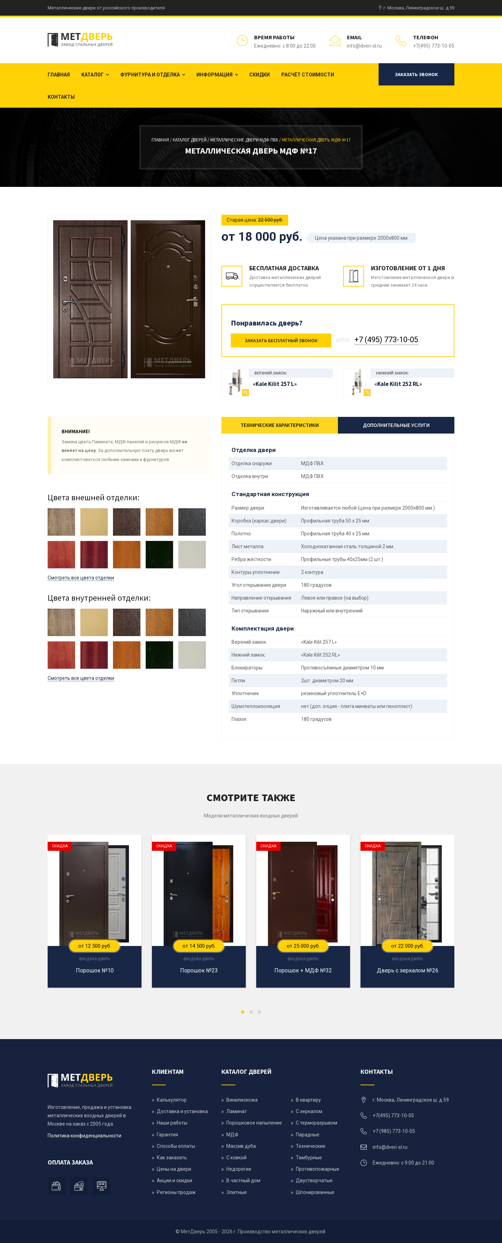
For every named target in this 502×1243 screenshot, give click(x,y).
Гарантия (167, 1134)
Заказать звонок (416, 74)
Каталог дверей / (191, 140)
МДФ (232, 1134)
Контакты (61, 97)
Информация (214, 74)
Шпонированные (315, 1192)
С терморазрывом (316, 1123)
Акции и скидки (174, 1180)
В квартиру (308, 1100)
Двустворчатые (314, 1180)
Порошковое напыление (254, 1123)
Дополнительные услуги (396, 425)
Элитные (236, 1192)
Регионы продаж (176, 1192)
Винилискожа (242, 1100)
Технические (310, 1146)
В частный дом (243, 1180)
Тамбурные (309, 1157)
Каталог (92, 74)
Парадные (307, 1134)
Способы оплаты (176, 1146)
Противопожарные (317, 1169)
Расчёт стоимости (307, 74)
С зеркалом (309, 1111)
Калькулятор (172, 1100)
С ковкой (236, 1157)
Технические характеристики (280, 425)
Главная (59, 74)
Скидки (259, 74)
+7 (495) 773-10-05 (386, 339)
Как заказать (172, 1157)
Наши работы (172, 1123)
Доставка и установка (182, 1111)
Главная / (162, 140)
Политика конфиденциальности (84, 1135)
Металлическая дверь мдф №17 (316, 140)
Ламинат (236, 1111)
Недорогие (238, 1169)
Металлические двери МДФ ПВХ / (246, 140)
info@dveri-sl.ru (364, 46)
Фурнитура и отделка (150, 74)
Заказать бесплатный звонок (281, 340)
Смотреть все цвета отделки (81, 578)
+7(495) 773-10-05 (433, 46)
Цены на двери (174, 1169)
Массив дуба (241, 1146)
